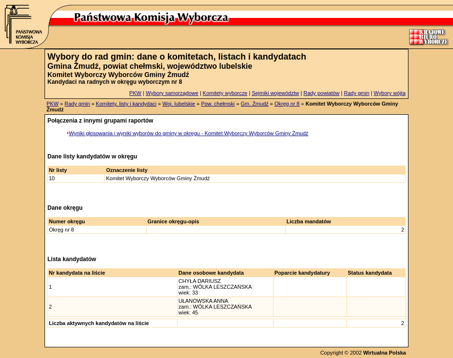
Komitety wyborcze (225, 93)
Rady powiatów (321, 93)
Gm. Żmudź (254, 104)
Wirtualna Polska (384, 353)
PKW (135, 93)
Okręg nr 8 (287, 104)
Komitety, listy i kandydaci (126, 104)
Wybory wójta (390, 93)
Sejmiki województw (275, 93)
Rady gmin (357, 93)
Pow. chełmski (218, 104)
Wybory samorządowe (172, 93)
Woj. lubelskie (178, 104)
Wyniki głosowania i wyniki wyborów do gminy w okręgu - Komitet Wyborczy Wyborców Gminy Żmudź (188, 133)
